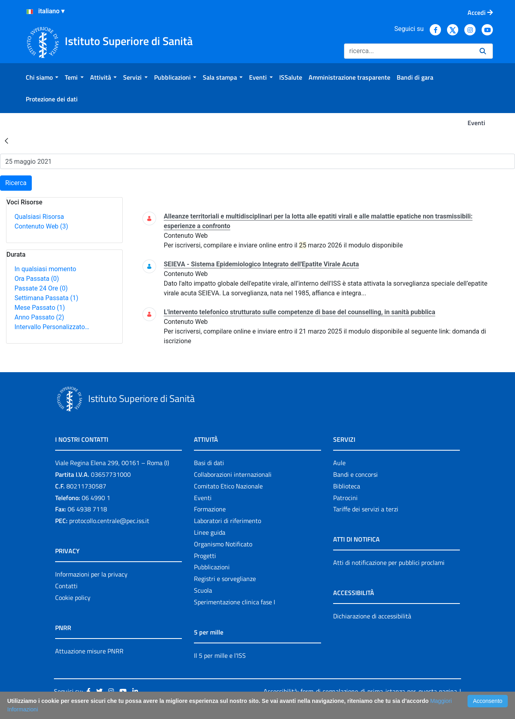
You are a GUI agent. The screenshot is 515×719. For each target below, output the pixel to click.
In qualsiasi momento (45, 269)
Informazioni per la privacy (91, 574)
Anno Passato (39, 317)
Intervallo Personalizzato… (51, 327)
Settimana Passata (46, 298)
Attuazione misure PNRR (89, 651)
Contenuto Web (41, 226)
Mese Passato (39, 307)
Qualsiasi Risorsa (39, 216)
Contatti (66, 586)
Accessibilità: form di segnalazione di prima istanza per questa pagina (360, 691)
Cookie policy (73, 597)
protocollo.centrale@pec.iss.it (109, 520)
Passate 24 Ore (41, 288)
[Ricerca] (408, 51)
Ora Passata (36, 278)
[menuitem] (42, 77)
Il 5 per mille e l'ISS (220, 655)
